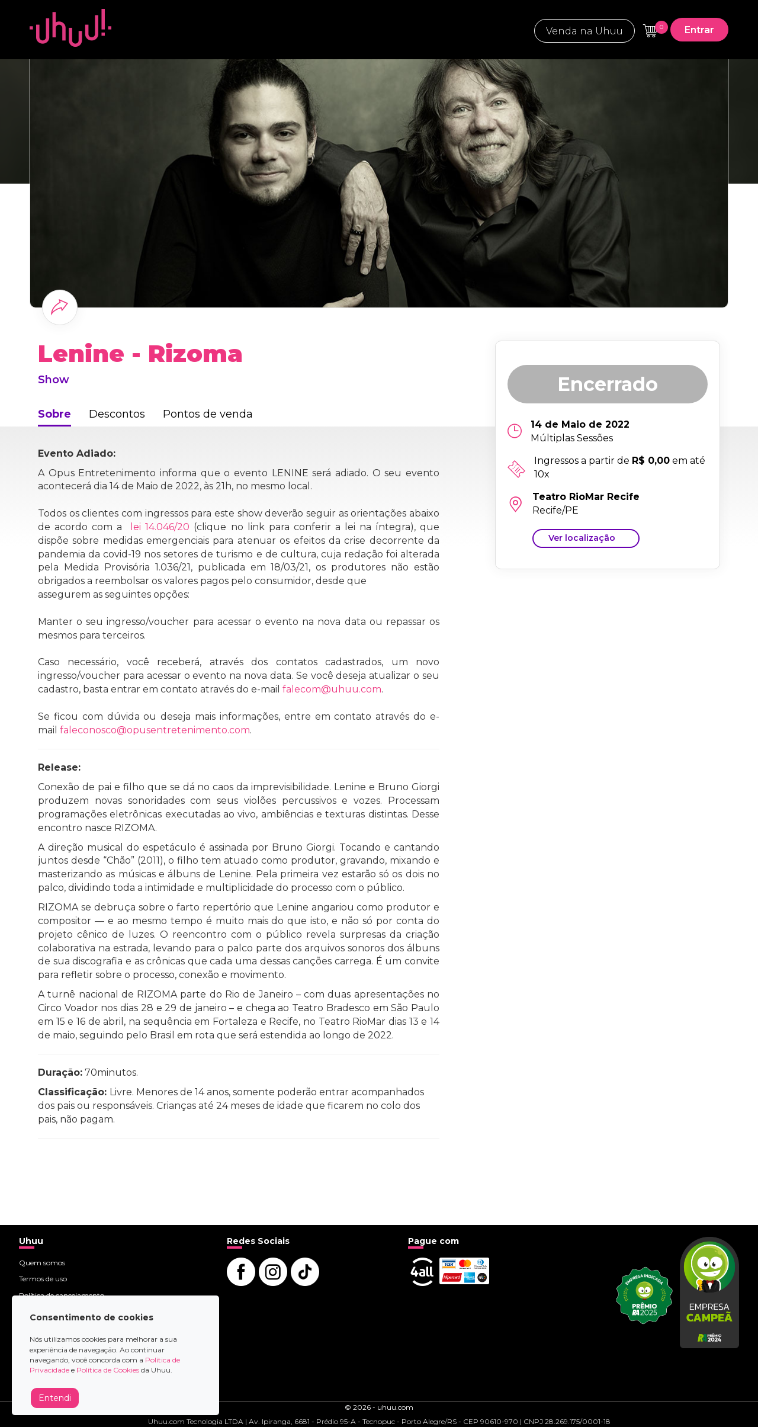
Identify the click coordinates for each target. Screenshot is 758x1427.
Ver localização (581, 538)
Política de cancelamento (61, 1295)
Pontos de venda (208, 414)
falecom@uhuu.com (331, 689)
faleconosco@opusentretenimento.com (155, 730)
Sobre (54, 414)
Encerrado (607, 384)
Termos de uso (43, 1278)
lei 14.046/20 (160, 527)
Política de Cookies (107, 1369)
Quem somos (42, 1262)
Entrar (699, 30)
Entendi (54, 1398)
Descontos (117, 414)
